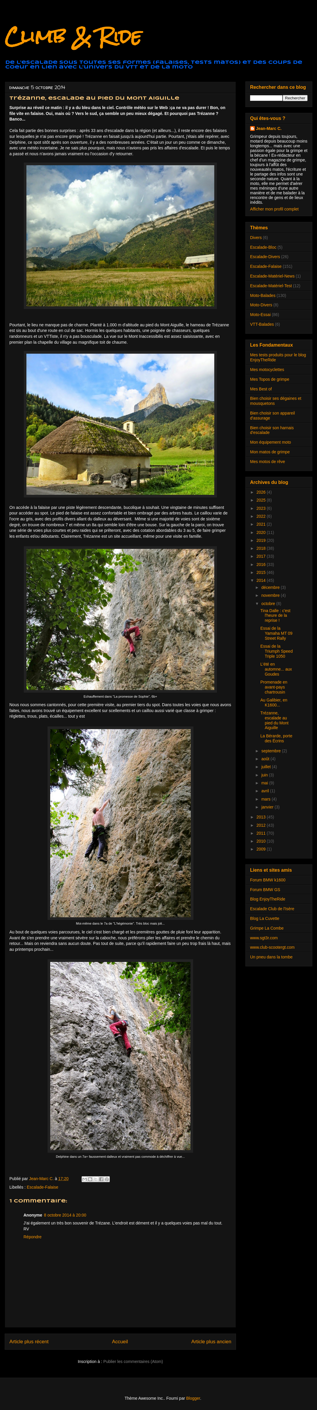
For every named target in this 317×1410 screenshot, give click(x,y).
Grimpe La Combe (267, 928)
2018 (262, 548)
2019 (262, 540)
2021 (262, 524)
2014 (262, 580)
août (265, 758)
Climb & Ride (73, 36)
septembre (271, 751)
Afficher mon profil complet (274, 209)
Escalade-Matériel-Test (271, 285)
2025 (262, 500)
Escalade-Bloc (263, 247)
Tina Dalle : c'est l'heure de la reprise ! (275, 615)
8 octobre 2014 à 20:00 (65, 1215)
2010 (262, 841)
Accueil (120, 1341)
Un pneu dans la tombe (271, 957)
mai (265, 783)
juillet (266, 766)
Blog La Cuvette (264, 918)
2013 (262, 817)
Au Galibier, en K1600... (273, 702)
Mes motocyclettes (267, 369)
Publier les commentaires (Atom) (133, 1361)
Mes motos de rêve (267, 461)
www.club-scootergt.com (272, 947)
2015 (262, 572)
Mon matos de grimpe (270, 452)
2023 (262, 508)
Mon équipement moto (270, 442)
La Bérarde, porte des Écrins (276, 738)
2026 (262, 492)
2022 (262, 516)
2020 (262, 532)
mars (266, 799)
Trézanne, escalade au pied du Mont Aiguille (274, 720)
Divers (256, 237)
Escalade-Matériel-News (272, 276)
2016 (262, 564)
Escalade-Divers (265, 256)
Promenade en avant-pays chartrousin (273, 687)
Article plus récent (28, 1341)
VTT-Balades (262, 324)
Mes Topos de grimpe (269, 379)
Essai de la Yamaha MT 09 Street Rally (276, 633)
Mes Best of (261, 389)
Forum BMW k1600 (268, 880)
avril (265, 790)
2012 (262, 825)
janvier (267, 807)
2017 (262, 556)
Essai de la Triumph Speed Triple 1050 (276, 651)
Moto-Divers (261, 305)
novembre (271, 595)
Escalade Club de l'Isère (272, 908)
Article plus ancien (211, 1341)
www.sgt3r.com (264, 937)
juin (265, 775)
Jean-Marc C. (268, 128)
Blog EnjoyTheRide (267, 899)
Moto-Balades (262, 295)
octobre (268, 603)
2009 (262, 849)
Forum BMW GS (265, 889)
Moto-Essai (260, 314)
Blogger (193, 1398)
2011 (262, 833)
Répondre (32, 1236)
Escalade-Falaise (42, 1187)
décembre (271, 587)
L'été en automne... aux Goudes (276, 669)
